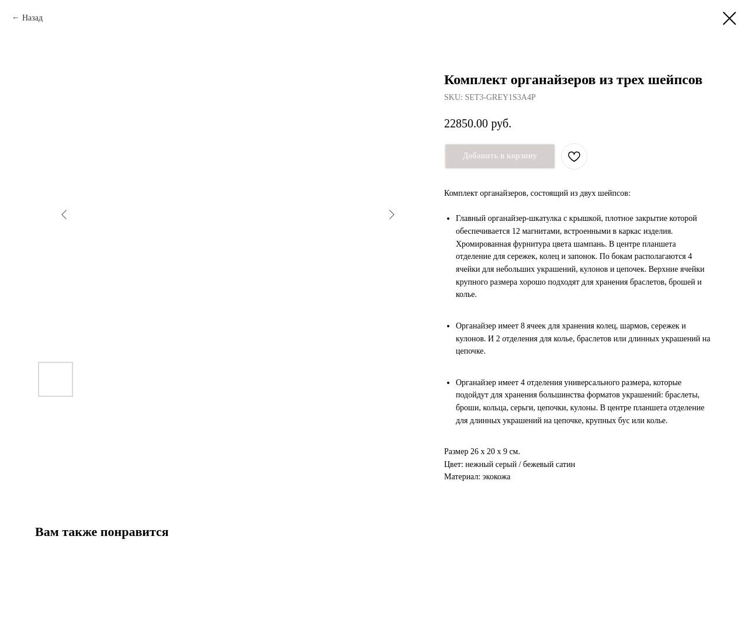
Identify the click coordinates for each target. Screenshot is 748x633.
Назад (32, 17)
